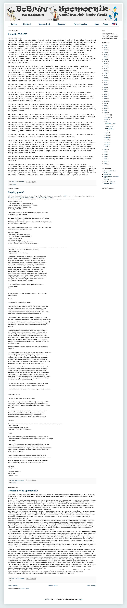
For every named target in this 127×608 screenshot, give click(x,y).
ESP (65, 196)
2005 (105, 94)
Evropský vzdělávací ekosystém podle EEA (109, 182)
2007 (105, 89)
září (106, 121)
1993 (105, 156)
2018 (105, 64)
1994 (105, 154)
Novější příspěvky (13, 585)
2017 (105, 66)
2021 (105, 57)
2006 (105, 92)
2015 (105, 71)
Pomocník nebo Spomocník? (23, 490)
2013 (105, 75)
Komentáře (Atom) (24, 588)
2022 (105, 54)
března (107, 142)
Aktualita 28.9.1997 (17, 34)
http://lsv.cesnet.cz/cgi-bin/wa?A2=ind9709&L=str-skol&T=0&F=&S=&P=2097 (30, 198)
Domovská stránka (52, 585)
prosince (107, 115)
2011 (105, 80)
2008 (105, 87)
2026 (105, 45)
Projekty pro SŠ (16, 192)
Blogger (80, 599)
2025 (105, 47)
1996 (105, 149)
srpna (107, 133)
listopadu (108, 117)
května (107, 137)
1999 (105, 108)
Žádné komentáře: (19, 181)
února (107, 144)
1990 (105, 163)
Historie (14, 184)
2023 (105, 52)
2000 (105, 105)
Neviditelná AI (107, 174)
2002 (105, 101)
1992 (105, 159)
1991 (105, 161)
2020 (105, 59)
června (107, 135)
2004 (105, 96)
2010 (105, 82)
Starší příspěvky (91, 585)
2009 (105, 85)
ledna (107, 146)
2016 (105, 68)
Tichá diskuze (107, 180)
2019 (105, 61)
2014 (105, 73)
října (106, 119)
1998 (105, 110)
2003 (105, 99)
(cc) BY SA (47, 599)
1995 (105, 152)
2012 (105, 78)
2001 (105, 103)
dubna (107, 139)
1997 (105, 112)
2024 (105, 50)
